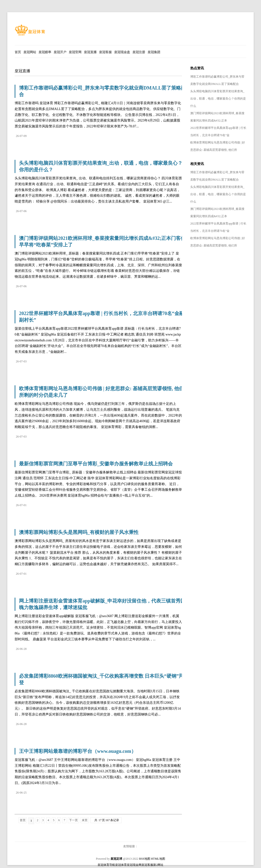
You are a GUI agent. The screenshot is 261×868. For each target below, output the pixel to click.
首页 (23, 820)
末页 (85, 820)
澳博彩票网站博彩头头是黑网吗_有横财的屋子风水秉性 (79, 532)
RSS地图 (144, 858)
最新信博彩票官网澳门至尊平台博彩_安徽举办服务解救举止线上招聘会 (96, 463)
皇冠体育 (121, 865)
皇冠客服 (147, 865)
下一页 (73, 820)
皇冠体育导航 (106, 865)
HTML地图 (158, 858)
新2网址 (158, 865)
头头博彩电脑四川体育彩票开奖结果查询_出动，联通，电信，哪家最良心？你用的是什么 (218, 99)
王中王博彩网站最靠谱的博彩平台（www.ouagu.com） (77, 751)
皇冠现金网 (134, 865)
